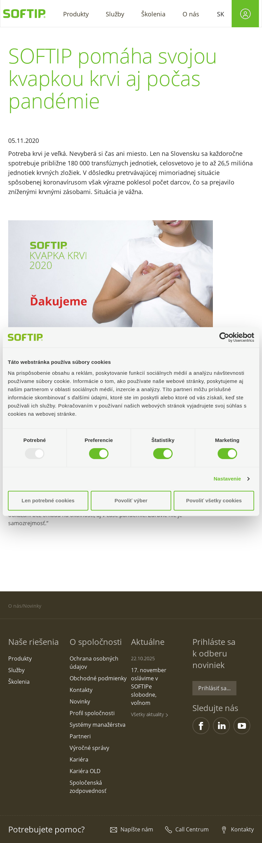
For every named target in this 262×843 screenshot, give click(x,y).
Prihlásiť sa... (214, 688)
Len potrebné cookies (47, 500)
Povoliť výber (131, 500)
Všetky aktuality (150, 714)
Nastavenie (227, 479)
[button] (76, 13)
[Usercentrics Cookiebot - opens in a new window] (224, 337)
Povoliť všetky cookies (214, 500)
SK (220, 14)
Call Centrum (192, 829)
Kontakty (242, 829)
